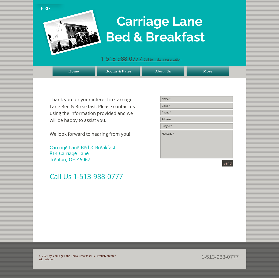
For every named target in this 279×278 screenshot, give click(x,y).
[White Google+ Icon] (47, 8)
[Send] (227, 163)
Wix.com (50, 259)
